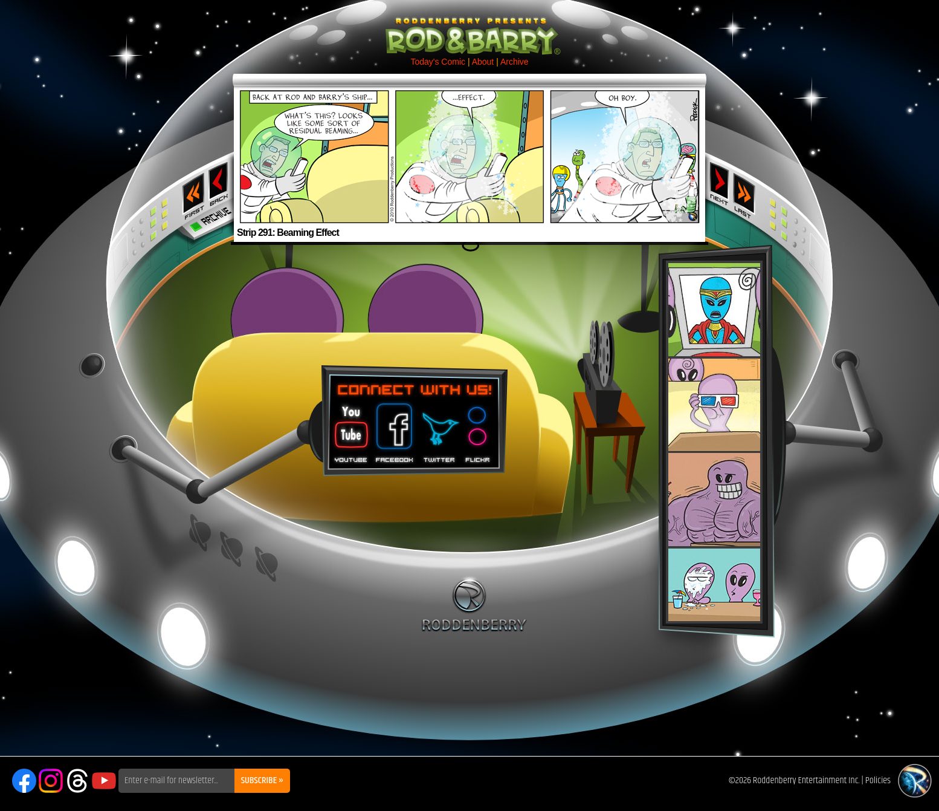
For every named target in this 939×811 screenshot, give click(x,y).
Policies (878, 780)
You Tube (350, 429)
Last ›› (748, 192)
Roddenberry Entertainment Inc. (806, 780)
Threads (77, 781)
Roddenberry (474, 604)
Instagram (51, 781)
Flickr (478, 429)
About (483, 62)
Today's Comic (437, 62)
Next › (719, 183)
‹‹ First (190, 192)
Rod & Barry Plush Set (714, 442)
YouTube (104, 781)
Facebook (393, 429)
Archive (514, 62)
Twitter (439, 429)
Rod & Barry (469, 28)
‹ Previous (219, 183)
